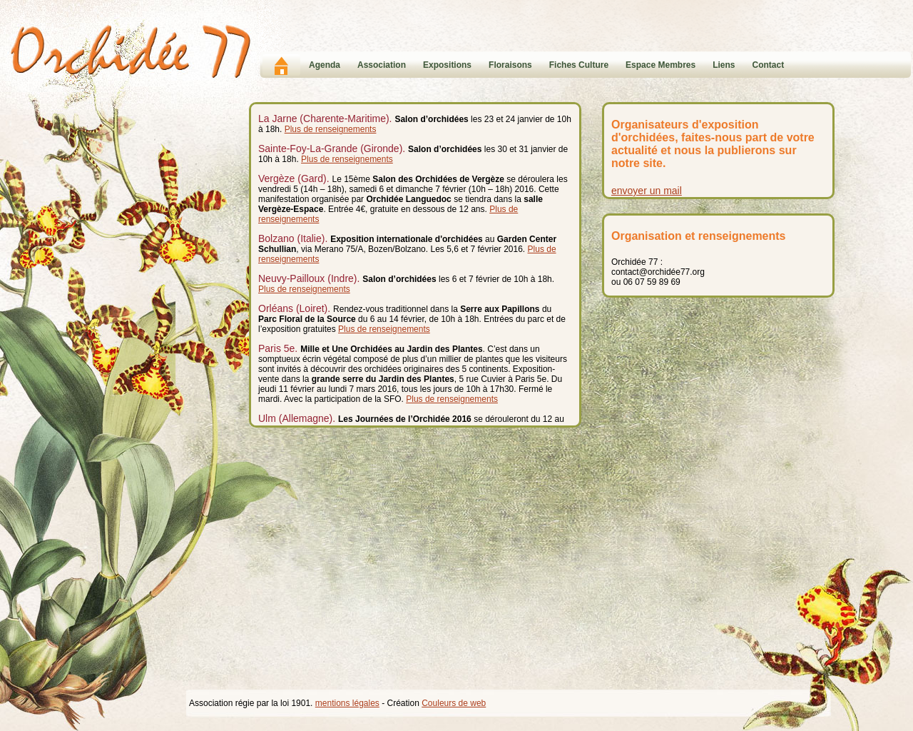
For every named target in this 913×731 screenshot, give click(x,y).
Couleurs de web (454, 703)
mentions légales (347, 703)
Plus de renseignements (331, 129)
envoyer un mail (646, 190)
